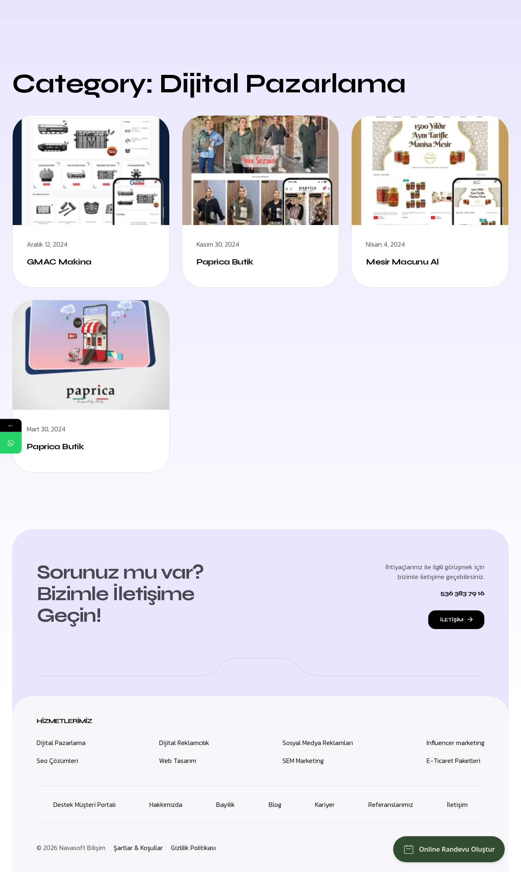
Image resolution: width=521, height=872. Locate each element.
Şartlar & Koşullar (138, 848)
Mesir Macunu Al (402, 262)
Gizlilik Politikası (193, 848)
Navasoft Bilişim (82, 847)
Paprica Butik (225, 262)
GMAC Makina (59, 262)
